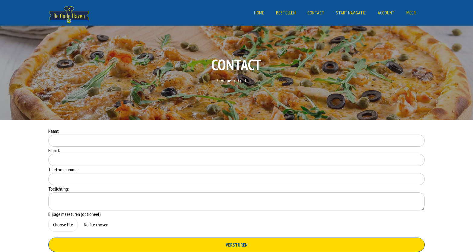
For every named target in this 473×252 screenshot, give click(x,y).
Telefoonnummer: (64, 169)
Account (386, 13)
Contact (315, 13)
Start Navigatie (351, 13)
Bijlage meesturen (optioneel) (74, 214)
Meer (411, 13)
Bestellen (286, 13)
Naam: (53, 131)
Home (259, 13)
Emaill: (54, 150)
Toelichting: (58, 189)
